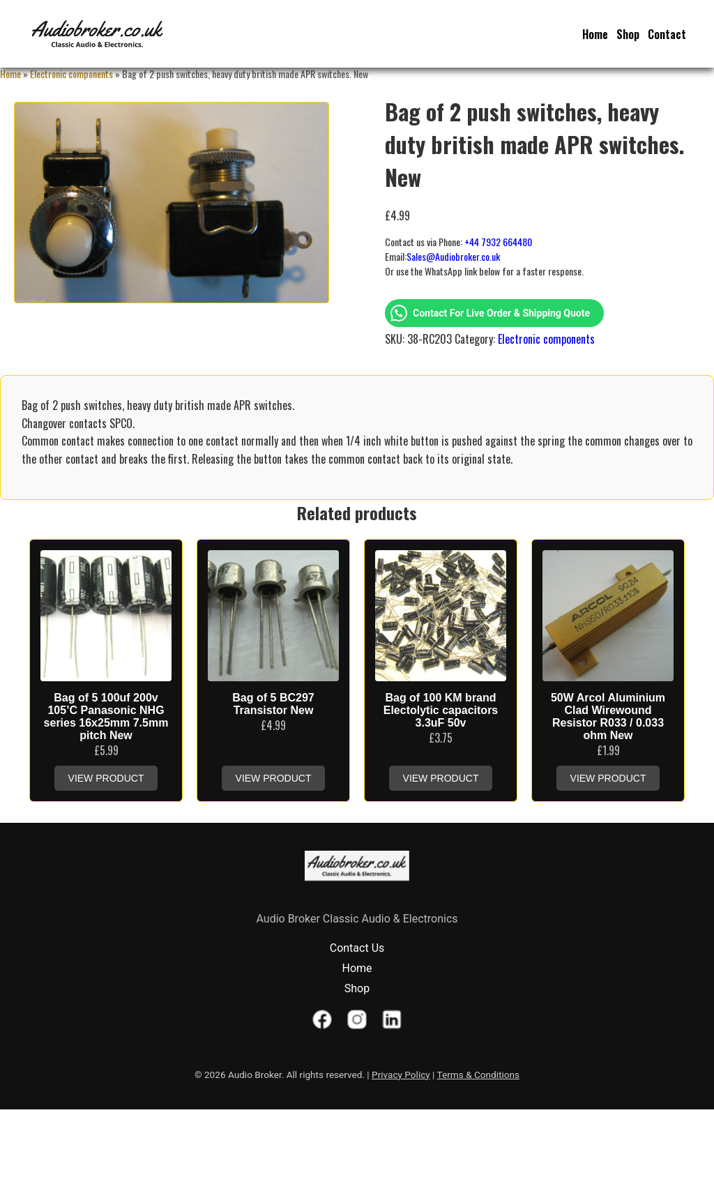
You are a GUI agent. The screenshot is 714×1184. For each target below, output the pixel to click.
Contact (667, 34)
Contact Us (357, 948)
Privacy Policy (401, 1074)
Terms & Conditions (478, 1074)
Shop (627, 34)
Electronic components (71, 73)
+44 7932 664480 (498, 241)
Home (595, 34)
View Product (106, 778)
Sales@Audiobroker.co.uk (453, 256)
